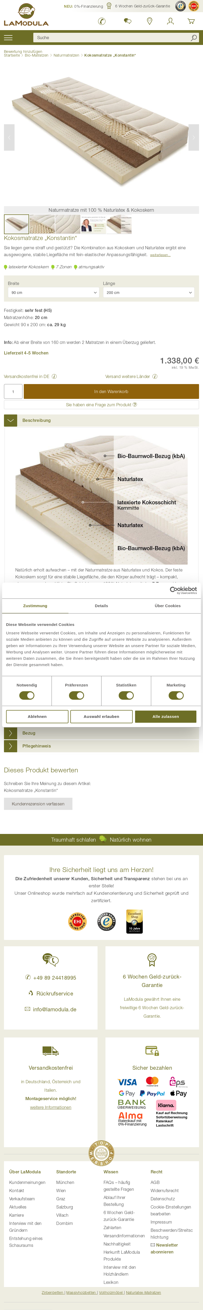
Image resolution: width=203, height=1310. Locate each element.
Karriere (16, 1215)
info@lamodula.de (50, 1009)
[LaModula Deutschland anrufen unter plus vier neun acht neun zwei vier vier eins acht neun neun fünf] (102, 21)
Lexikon (111, 1282)
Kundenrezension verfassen (38, 803)
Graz (60, 1198)
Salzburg (64, 1207)
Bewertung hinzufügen (23, 51)
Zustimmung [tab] (35, 605)
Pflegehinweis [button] (36, 746)
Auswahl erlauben (101, 716)
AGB (155, 1182)
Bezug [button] (28, 733)
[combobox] (116, 37)
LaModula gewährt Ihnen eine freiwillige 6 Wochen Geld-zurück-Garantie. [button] (152, 1007)
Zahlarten (113, 1227)
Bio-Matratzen (36, 55)
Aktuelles (18, 1207)
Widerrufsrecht (165, 1190)
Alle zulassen (166, 716)
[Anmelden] (170, 21)
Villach (62, 1215)
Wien (61, 1190)
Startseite (12, 55)
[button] (83, 6)
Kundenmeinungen (27, 1182)
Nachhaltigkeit (117, 1244)
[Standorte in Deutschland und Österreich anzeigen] (150, 21)
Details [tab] (101, 605)
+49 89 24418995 (50, 978)
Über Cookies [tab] (168, 605)
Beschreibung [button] (36, 420)
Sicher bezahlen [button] (152, 1068)
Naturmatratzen (67, 55)
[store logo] (26, 15)
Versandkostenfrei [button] (51, 1068)
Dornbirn (64, 1223)
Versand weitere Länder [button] (127, 376)
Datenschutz (163, 1198)
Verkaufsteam (22, 1198)
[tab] (101, 420)
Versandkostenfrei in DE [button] (26, 376)
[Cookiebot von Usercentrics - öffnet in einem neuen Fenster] (174, 590)
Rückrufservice (50, 993)
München (65, 1182)
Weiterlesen (159, 255)
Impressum (161, 1222)
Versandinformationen (124, 1235)
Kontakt (16, 1190)
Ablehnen (37, 716)
